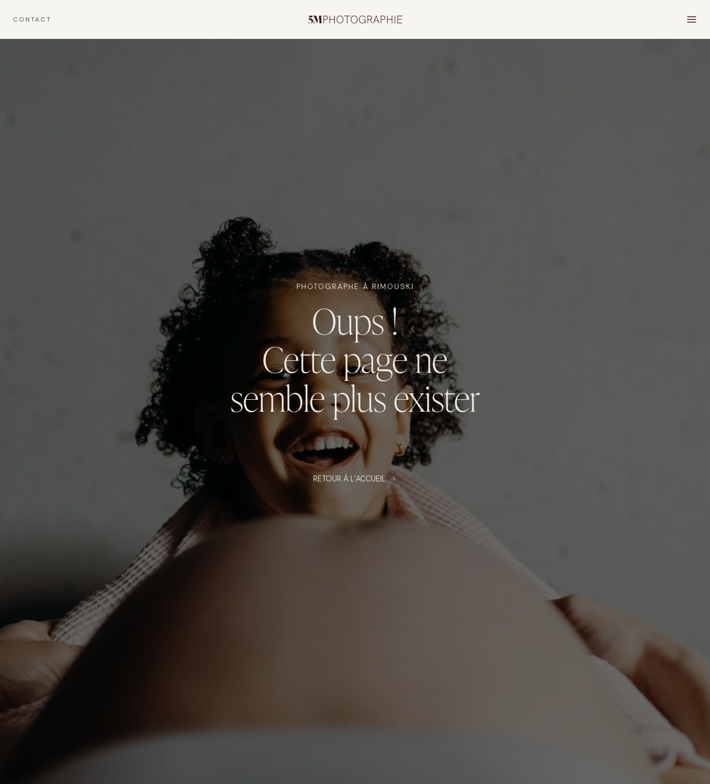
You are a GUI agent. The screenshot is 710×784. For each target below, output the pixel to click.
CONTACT (32, 19)
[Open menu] (691, 19)
